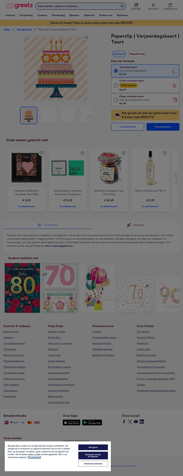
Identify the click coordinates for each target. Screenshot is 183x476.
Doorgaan (93, 447)
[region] (58, 456)
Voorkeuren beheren (93, 464)
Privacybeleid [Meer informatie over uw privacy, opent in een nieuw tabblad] (34, 457)
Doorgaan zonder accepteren (93, 455)
